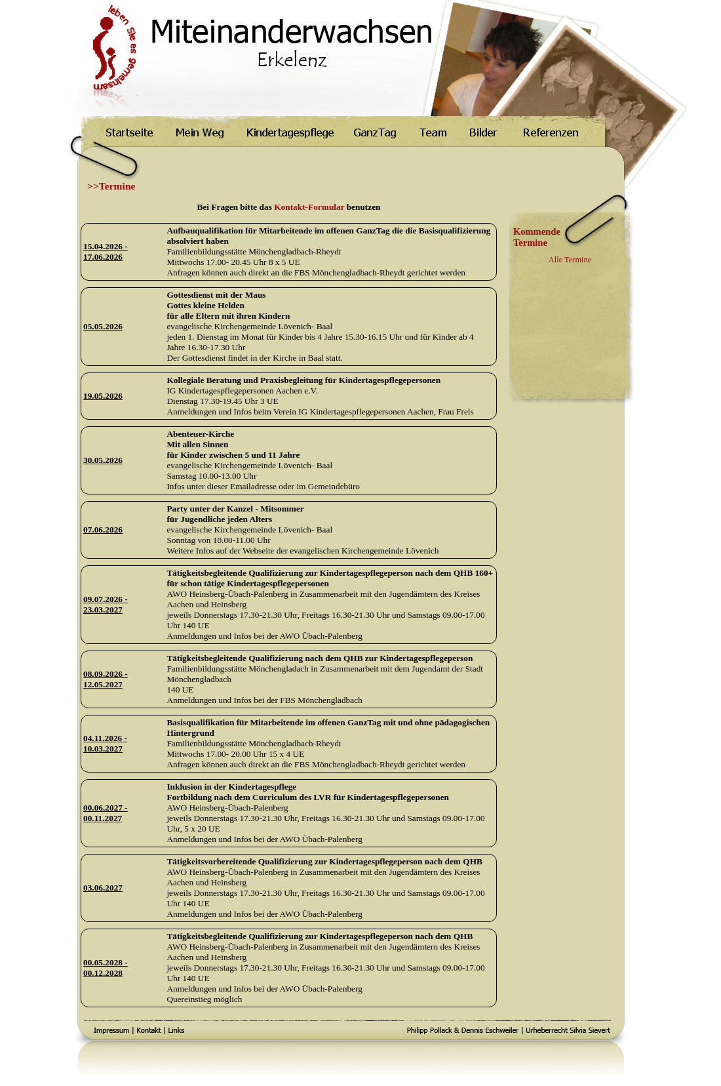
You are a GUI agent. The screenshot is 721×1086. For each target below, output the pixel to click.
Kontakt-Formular (309, 207)
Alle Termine (570, 259)
